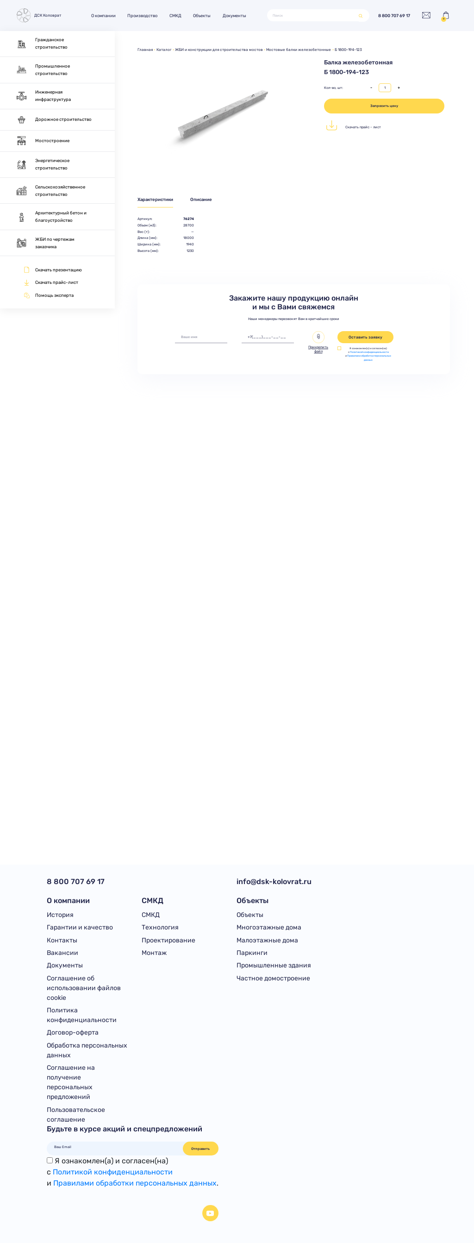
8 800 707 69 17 (394, 15)
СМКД (175, 15)
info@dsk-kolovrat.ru (274, 881)
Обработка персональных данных (87, 1050)
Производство (142, 15)
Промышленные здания (274, 965)
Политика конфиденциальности (82, 1015)
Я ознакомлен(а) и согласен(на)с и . (132, 1171)
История (60, 915)
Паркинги (252, 953)
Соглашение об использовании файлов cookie (84, 988)
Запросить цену (384, 106)
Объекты (202, 15)
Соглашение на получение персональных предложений (71, 1082)
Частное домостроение (273, 978)
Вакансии (62, 953)
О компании (103, 15)
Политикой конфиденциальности (369, 352)
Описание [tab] (201, 199)
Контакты (62, 940)
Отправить (200, 1149)
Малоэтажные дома (267, 940)
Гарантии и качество (80, 927)
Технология (160, 927)
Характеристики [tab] (155, 199)
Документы (234, 15)
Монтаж (154, 953)
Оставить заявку (365, 337)
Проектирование (168, 940)
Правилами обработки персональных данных (135, 1183)
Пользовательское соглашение (76, 1115)
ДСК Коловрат (38, 15)
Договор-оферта (73, 1032)
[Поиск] (313, 15)
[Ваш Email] (115, 1147)
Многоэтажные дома (269, 927)
